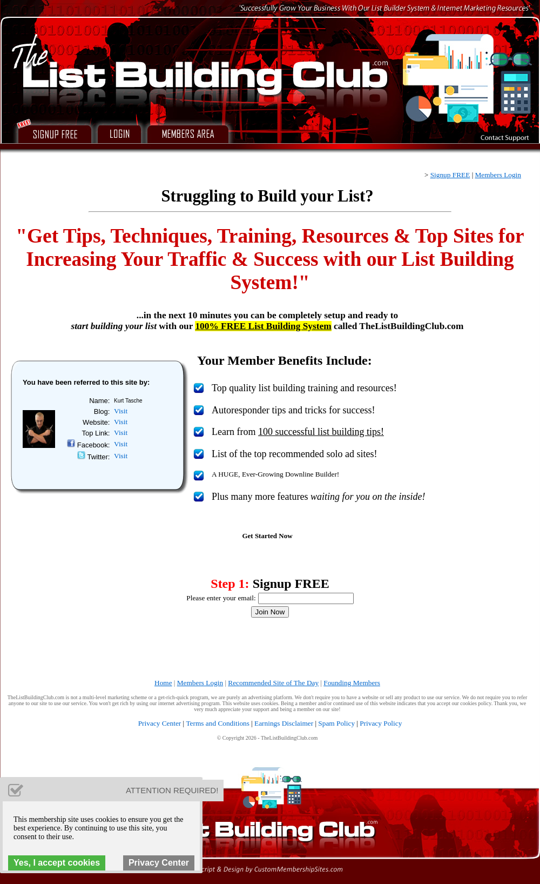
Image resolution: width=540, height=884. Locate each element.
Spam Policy (336, 723)
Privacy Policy (381, 723)
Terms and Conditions (217, 723)
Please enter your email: (220, 598)
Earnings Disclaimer (283, 723)
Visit (120, 411)
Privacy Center (159, 723)
